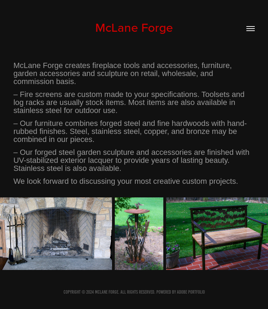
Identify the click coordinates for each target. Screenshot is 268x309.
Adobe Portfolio (191, 292)
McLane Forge (134, 27)
